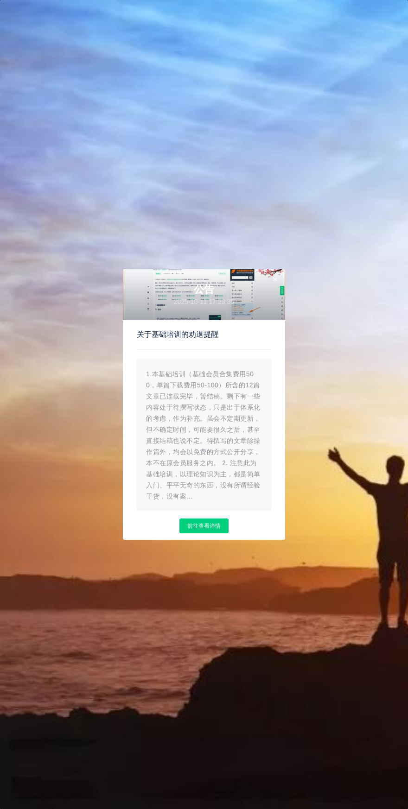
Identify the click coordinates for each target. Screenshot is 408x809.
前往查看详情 (204, 526)
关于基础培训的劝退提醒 (177, 334)
